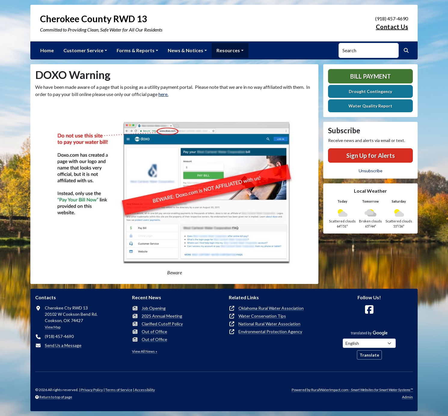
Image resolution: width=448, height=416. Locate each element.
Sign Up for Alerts (370, 155)
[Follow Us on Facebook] (369, 310)
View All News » (144, 351)
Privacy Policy (92, 389)
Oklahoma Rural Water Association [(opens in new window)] (271, 308)
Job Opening (154, 308)
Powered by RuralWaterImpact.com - (352, 389)
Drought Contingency (370, 91)
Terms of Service (118, 389)
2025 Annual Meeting (162, 315)
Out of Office (154, 331)
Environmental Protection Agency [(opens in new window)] (270, 331)
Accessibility (145, 389)
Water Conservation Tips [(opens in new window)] (262, 315)
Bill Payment (370, 76)
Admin (407, 397)
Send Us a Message (63, 345)
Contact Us (392, 26)
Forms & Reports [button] (136, 50)
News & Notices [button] (185, 50)
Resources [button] (228, 50)
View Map (52, 327)
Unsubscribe (370, 170)
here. (163, 94)
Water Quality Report (370, 105)
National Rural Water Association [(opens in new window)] (269, 323)
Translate (369, 354)
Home (47, 50)
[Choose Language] (369, 343)
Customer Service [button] (83, 50)
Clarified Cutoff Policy (162, 323)
